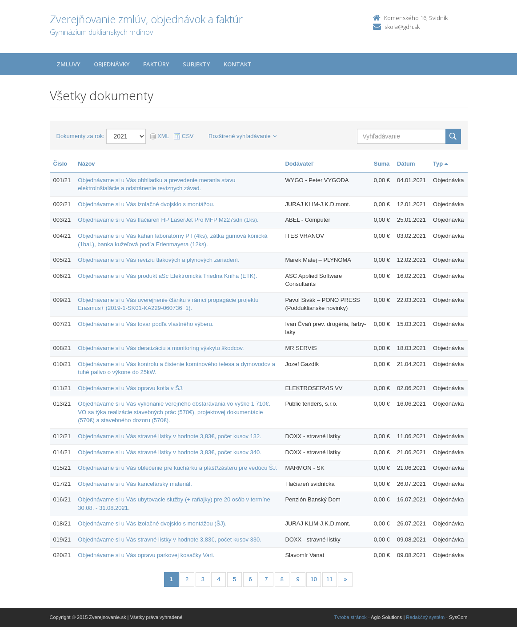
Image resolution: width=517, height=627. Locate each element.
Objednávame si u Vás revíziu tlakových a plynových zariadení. (158, 259)
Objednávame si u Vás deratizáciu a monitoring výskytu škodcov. (161, 348)
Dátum (406, 163)
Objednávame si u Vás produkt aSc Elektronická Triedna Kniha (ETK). (167, 276)
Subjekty (196, 64)
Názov (86, 163)
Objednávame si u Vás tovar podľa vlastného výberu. (145, 324)
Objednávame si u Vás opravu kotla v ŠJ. (131, 388)
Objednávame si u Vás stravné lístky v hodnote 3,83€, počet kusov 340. (169, 452)
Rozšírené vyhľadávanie (242, 136)
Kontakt (238, 64)
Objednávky (112, 64)
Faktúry (156, 64)
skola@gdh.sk (402, 27)
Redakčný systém (425, 617)
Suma (381, 163)
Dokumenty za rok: (80, 136)
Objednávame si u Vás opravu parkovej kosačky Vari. (146, 555)
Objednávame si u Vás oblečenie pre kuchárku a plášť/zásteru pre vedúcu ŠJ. (177, 467)
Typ (440, 163)
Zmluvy (68, 64)
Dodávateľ (299, 163)
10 (313, 579)
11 (329, 579)
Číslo (60, 163)
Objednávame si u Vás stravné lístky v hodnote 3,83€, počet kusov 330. (169, 539)
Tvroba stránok (350, 617)
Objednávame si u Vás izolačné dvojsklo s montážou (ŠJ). (152, 523)
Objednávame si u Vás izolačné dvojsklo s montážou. (146, 204)
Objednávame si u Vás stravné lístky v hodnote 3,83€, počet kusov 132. (169, 436)
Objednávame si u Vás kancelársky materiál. (135, 483)
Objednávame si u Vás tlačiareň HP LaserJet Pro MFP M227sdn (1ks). (168, 219)
